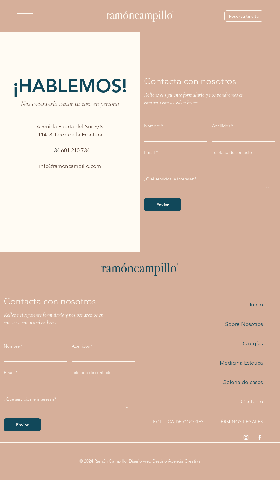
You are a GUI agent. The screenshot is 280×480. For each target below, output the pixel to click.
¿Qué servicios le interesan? (170, 179)
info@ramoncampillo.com (70, 166)
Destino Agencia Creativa (176, 461)
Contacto (252, 401)
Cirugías (253, 343)
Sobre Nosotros (244, 324)
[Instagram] (246, 437)
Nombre (152, 126)
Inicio (256, 304)
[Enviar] (162, 204)
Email (149, 152)
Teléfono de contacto (232, 152)
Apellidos (221, 126)
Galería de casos (243, 382)
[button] (25, 15)
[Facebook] (260, 437)
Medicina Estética (241, 363)
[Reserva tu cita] (243, 16)
